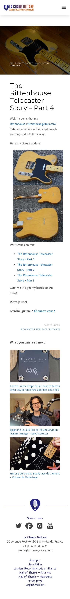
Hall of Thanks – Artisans (35, 572)
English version (35, 584)
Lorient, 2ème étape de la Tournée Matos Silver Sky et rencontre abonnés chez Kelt (35, 387)
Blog (23, 329)
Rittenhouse (17, 124)
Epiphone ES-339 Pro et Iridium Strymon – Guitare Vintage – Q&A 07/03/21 (35, 431)
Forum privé (35, 580)
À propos (35, 560)
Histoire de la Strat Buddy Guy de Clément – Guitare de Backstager (35, 475)
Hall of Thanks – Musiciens (35, 576)
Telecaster (54, 329)
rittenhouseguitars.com (41, 124)
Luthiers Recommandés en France (35, 568)
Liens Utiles (35, 564)
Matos (30, 329)
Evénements (16, 66)
